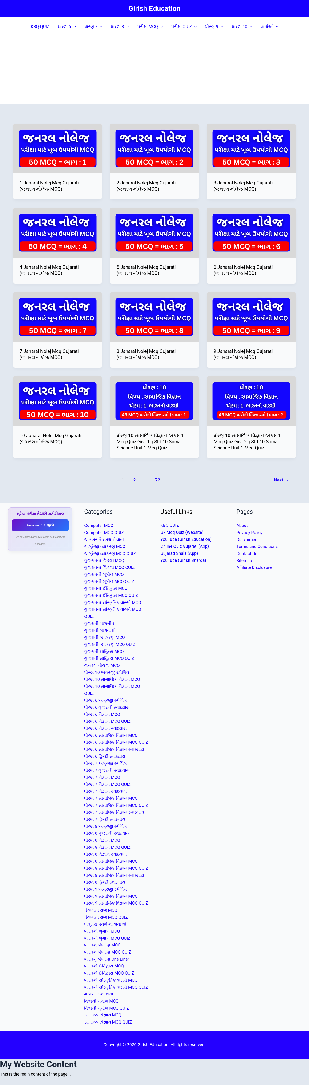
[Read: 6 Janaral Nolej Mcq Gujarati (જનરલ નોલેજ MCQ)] (251, 232)
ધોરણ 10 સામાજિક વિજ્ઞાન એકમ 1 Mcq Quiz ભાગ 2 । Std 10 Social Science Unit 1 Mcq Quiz (247, 442)
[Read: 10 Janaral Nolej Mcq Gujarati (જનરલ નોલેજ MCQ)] (57, 400)
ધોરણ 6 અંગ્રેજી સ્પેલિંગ (105, 700)
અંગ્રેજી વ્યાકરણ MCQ (104, 546)
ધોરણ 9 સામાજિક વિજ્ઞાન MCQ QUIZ (116, 903)
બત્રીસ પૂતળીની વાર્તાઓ (105, 924)
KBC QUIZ (170, 525)
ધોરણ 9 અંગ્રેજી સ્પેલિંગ (105, 889)
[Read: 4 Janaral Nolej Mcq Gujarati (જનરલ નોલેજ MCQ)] (57, 232)
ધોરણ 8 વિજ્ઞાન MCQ (102, 840)
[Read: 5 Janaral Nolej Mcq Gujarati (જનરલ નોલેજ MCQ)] (154, 232)
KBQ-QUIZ (40, 26)
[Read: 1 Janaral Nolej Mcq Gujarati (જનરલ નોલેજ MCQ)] (57, 148)
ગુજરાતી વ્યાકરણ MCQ (104, 637)
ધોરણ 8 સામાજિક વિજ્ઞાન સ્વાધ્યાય (114, 875)
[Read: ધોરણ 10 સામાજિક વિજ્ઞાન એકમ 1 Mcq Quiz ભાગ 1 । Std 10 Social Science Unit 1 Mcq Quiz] (154, 400)
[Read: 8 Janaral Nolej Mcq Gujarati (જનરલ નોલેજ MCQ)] (154, 316)
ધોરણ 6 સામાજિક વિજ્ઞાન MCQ (111, 735)
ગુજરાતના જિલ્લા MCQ (104, 560)
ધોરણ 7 (91, 26)
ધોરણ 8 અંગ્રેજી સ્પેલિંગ (105, 826)
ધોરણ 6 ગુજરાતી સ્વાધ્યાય (107, 707)
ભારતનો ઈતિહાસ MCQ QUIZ (109, 973)
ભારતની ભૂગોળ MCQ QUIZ (107, 938)
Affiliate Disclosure (254, 567)
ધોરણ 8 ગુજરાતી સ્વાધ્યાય (107, 833)
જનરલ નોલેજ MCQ (102, 665)
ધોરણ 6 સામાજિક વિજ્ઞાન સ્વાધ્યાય (114, 749)
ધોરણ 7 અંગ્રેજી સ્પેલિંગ (105, 763)
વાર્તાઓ (267, 26)
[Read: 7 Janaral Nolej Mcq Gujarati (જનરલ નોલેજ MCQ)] (57, 316)
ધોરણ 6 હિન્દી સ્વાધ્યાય (104, 756)
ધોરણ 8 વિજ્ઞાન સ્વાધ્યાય (105, 854)
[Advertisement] (154, 71)
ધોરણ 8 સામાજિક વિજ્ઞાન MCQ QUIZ (116, 868)
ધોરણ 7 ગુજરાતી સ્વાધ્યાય (107, 770)
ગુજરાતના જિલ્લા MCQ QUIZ (109, 567)
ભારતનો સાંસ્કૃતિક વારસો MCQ (110, 980)
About (242, 525)
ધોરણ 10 (239, 26)
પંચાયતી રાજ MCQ (100, 910)
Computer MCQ (98, 525)
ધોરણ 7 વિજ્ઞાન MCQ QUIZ (107, 784)
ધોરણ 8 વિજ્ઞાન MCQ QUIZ (107, 847)
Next (281, 480)
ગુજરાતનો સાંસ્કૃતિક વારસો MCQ (112, 602)
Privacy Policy (250, 532)
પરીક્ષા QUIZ (181, 26)
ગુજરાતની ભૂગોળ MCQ (104, 574)
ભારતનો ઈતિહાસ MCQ (104, 965)
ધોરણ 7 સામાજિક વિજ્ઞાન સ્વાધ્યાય (114, 812)
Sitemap (244, 560)
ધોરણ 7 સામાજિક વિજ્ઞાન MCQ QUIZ (116, 805)
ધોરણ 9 (211, 26)
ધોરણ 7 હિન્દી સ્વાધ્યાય (104, 819)
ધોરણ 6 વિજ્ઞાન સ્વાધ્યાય (105, 728)
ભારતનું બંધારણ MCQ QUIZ (107, 952)
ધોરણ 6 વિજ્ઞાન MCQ (102, 714)
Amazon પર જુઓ (40, 525)
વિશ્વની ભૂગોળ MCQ (101, 1001)
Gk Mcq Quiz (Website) (182, 532)
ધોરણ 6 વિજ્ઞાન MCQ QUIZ (107, 721)
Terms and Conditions (257, 546)
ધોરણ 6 (64, 26)
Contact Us (247, 553)
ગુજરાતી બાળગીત (99, 623)
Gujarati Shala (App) (179, 553)
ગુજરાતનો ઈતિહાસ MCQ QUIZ (111, 595)
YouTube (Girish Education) (186, 539)
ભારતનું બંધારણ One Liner (106, 959)
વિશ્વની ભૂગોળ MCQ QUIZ (106, 1008)
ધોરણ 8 (117, 26)
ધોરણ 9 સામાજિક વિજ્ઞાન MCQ (111, 896)
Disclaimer (247, 539)
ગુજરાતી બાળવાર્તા (99, 630)
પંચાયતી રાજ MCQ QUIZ (106, 917)
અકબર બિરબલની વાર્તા (104, 539)
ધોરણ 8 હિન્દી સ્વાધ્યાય (104, 882)
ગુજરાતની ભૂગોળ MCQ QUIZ (109, 581)
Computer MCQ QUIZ (104, 532)
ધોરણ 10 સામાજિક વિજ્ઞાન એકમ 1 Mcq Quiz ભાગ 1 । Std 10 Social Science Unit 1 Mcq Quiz (150, 442)
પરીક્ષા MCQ (147, 26)
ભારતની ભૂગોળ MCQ (102, 931)
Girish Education (154, 8)
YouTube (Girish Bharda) (183, 560)
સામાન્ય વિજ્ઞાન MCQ (102, 1014)
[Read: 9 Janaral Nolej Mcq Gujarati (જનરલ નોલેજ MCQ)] (251, 316)
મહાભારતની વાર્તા (98, 993)
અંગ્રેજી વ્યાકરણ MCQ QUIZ (110, 553)
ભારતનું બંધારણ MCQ (102, 944)
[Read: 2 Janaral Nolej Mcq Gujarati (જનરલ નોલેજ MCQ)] (154, 148)
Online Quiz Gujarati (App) (185, 546)
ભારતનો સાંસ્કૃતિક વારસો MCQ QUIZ (116, 987)
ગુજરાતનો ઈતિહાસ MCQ (106, 588)
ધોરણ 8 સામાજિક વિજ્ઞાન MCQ (111, 861)
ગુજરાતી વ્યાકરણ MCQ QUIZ (109, 644)
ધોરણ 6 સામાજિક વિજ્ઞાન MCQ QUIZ (116, 742)
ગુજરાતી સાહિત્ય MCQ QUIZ (109, 658)
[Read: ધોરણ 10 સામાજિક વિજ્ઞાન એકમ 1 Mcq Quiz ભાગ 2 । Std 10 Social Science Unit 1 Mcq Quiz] (251, 400)
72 (157, 480)
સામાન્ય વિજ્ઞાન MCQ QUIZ (108, 1022)
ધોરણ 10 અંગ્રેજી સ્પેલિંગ (106, 672)
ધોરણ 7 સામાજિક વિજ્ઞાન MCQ (111, 798)
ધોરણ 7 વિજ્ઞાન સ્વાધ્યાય (105, 791)
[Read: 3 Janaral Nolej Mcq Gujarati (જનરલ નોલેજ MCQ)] (251, 148)
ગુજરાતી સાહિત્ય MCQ (104, 651)
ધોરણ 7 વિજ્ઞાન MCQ (102, 777)
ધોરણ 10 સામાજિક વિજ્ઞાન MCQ (112, 679)
